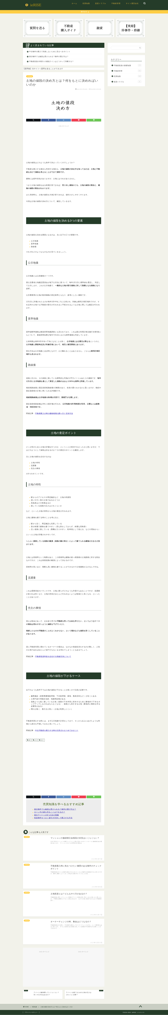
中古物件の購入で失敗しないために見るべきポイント (49, 52)
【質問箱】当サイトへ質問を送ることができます (43, 69)
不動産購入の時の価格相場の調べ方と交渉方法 (54, 414)
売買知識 (86, 3)
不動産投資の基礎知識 (127, 65)
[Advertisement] (63, 143)
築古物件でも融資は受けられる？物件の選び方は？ (49, 56)
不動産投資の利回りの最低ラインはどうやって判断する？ (51, 61)
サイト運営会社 (132, 3)
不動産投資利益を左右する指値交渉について (53, 656)
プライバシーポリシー (31, 1012)
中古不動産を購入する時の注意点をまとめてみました (56, 730)
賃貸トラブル (100, 3)
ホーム (74, 3)
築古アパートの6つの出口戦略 (46, 815)
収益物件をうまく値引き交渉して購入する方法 (53, 818)
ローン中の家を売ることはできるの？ (49, 812)
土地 (35, 740)
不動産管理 (116, 3)
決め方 (42, 740)
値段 (29, 740)
